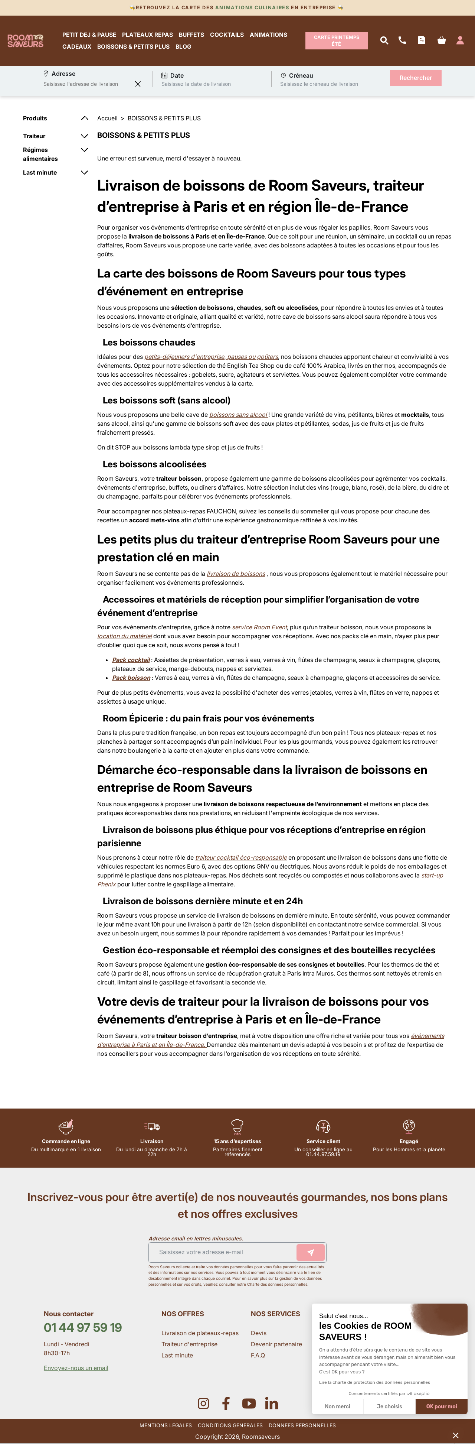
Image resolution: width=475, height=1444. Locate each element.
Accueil (107, 118)
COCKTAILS (227, 35)
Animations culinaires (252, 7)
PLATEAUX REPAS (147, 35)
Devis (258, 1333)
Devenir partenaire (277, 1344)
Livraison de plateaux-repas (200, 1333)
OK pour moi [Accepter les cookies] (441, 1407)
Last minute (177, 1355)
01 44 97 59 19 (83, 1328)
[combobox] (87, 84)
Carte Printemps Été (336, 41)
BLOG (184, 47)
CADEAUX (77, 47)
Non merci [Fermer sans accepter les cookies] (337, 1407)
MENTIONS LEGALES (166, 1425)
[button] (456, 1435)
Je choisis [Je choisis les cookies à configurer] (389, 1407)
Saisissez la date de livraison (196, 84)
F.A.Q (258, 1355)
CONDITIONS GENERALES (230, 1425)
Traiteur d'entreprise (189, 1344)
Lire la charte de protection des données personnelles (374, 1382)
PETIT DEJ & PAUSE (90, 35)
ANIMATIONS (269, 35)
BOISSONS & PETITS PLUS (134, 47)
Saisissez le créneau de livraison (319, 84)
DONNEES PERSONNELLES (302, 1425)
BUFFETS (191, 35)
